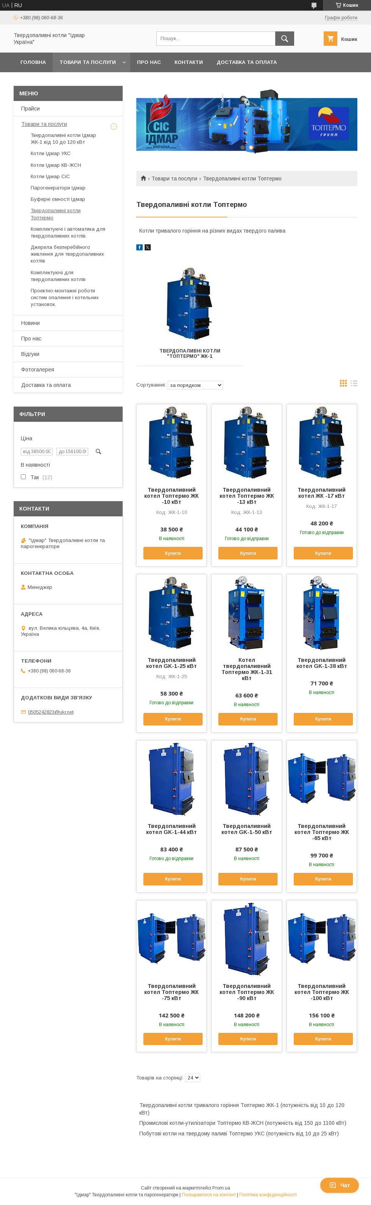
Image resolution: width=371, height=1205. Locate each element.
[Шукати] (284, 38)
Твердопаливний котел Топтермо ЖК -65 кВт (322, 832)
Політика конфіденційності (268, 1194)
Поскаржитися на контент (209, 1194)
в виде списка (354, 385)
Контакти (189, 62)
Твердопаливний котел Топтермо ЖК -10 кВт (171, 496)
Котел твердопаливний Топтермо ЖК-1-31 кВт (246, 669)
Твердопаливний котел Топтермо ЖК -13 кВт (247, 496)
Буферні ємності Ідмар (58, 199)
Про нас (149, 62)
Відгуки (30, 354)
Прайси (30, 109)
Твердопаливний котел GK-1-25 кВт (171, 663)
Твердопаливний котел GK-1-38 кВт (321, 663)
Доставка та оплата (247, 62)
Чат (339, 1185)
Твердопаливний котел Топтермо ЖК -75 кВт (171, 992)
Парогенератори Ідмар (58, 188)
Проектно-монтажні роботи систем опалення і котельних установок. (65, 297)
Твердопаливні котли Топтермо (56, 214)
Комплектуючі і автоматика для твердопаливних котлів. (68, 232)
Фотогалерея (37, 369)
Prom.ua (221, 1188)
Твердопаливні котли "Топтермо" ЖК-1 (189, 353)
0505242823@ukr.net (50, 712)
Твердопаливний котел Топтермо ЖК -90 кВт (247, 992)
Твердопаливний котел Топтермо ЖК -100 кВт (322, 992)
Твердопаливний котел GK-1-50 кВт (246, 829)
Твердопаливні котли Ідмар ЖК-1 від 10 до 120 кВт (63, 138)
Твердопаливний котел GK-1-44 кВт (171, 829)
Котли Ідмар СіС (50, 176)
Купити (173, 553)
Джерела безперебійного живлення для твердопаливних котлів (67, 254)
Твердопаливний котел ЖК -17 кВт (322, 493)
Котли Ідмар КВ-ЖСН (56, 165)
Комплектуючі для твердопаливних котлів (58, 276)
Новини (30, 323)
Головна (33, 62)
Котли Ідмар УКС (51, 153)
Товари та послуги (87, 62)
